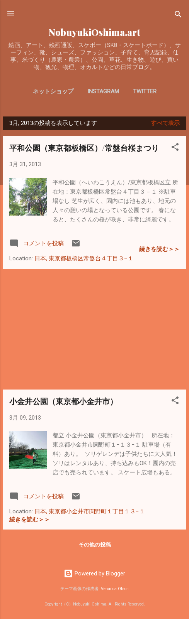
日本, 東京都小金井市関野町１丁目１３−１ (89, 511)
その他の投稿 (94, 544)
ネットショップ (53, 91)
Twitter (145, 91)
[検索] (178, 15)
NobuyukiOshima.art (94, 32)
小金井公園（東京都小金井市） (63, 401)
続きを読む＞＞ (159, 249)
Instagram (103, 91)
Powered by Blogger (94, 573)
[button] (175, 148)
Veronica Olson (115, 588)
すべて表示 (165, 123)
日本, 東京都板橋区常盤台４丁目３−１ (83, 258)
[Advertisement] (94, 329)
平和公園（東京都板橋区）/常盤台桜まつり (84, 147)
